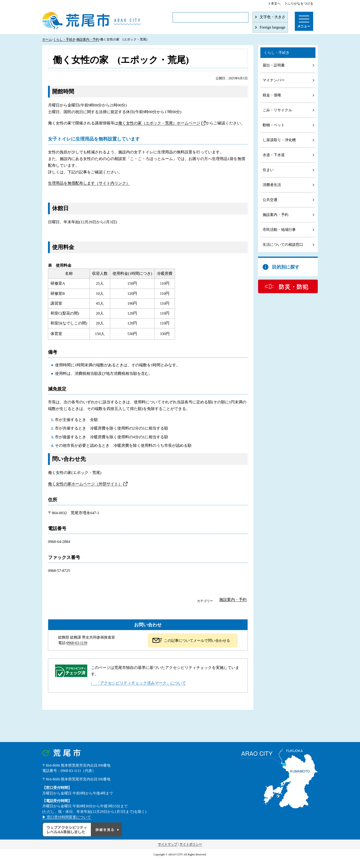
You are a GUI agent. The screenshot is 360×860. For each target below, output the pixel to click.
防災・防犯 (294, 287)
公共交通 (270, 200)
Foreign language (272, 27)
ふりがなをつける (300, 3)
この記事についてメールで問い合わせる (197, 640)
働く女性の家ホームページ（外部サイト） (85, 484)
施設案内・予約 (87, 39)
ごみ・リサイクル (277, 110)
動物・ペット (274, 125)
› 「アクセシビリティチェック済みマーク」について (138, 683)
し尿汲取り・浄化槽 (279, 140)
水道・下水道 (274, 155)
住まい (268, 170)
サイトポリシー (191, 844)
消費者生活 (272, 185)
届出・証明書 (274, 65)
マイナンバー (274, 80)
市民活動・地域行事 (279, 230)
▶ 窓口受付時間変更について (66, 817)
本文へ (276, 3)
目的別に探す (285, 266)
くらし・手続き (64, 39)
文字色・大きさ (272, 17)
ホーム (47, 39)
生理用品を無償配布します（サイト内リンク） (89, 183)
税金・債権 (272, 95)
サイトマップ (167, 844)
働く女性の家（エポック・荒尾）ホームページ (159, 123)
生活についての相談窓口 (283, 245)
